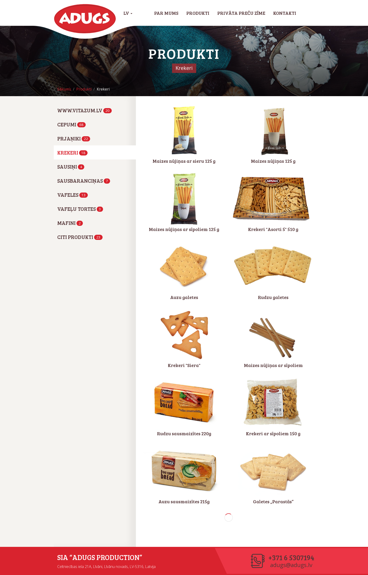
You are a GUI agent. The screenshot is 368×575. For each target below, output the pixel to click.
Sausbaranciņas (83, 180)
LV (127, 13)
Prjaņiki (73, 138)
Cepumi (71, 124)
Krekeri (72, 152)
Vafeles (72, 194)
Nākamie (228, 517)
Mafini (70, 222)
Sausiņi (70, 166)
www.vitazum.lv (84, 110)
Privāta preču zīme (241, 13)
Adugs (85, 18)
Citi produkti (80, 236)
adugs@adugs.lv (291, 564)
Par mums (166, 13)
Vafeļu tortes (80, 208)
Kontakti (284, 13)
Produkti (197, 13)
